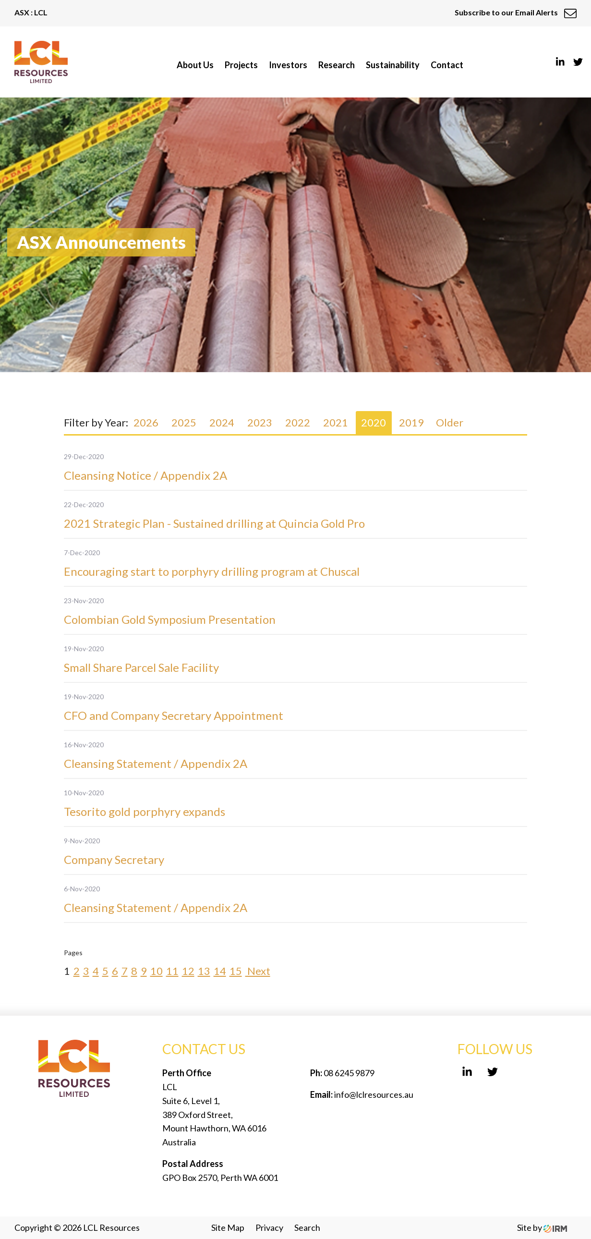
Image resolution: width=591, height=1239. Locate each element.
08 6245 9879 (348, 1073)
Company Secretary (114, 859)
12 (188, 970)
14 (220, 970)
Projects (241, 65)
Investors (288, 65)
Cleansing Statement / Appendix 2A (155, 763)
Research (336, 65)
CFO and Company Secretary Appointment (173, 715)
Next (257, 970)
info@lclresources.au (373, 1094)
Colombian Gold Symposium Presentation (170, 619)
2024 (221, 422)
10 (156, 970)
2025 (183, 422)
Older (449, 422)
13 (204, 970)
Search (307, 1227)
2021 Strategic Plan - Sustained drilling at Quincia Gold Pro (214, 523)
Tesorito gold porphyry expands (144, 811)
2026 (145, 422)
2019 (411, 422)
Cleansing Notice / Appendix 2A (145, 475)
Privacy (269, 1227)
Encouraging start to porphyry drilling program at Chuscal (212, 571)
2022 (297, 422)
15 (235, 970)
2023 (259, 422)
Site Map (227, 1227)
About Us (195, 65)
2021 (335, 422)
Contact (447, 65)
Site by (542, 1227)
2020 (373, 422)
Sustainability (393, 65)
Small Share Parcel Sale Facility (141, 667)
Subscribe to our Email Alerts (516, 12)
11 (172, 970)
